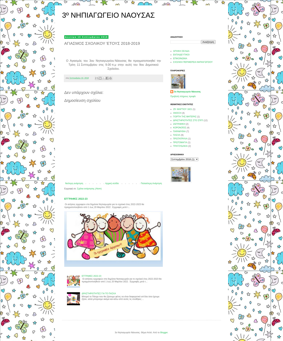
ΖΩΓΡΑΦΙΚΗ (179, 124)
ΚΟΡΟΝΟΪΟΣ (179, 127)
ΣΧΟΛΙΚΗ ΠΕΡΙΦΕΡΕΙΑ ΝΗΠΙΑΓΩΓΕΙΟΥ (193, 62)
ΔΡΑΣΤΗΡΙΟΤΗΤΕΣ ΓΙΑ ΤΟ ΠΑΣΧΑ (99, 293)
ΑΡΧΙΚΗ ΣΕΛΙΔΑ (181, 51)
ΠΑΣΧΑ (176, 135)
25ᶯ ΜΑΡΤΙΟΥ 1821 (182, 109)
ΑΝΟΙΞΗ (177, 113)
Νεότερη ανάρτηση (74, 183)
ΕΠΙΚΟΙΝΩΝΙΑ (180, 58)
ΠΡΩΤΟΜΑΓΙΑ (180, 142)
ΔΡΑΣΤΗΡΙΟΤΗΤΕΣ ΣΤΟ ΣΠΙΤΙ (188, 120)
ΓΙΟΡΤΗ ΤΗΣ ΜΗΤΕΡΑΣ (185, 116)
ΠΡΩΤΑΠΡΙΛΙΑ (180, 138)
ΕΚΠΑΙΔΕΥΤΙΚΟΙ (181, 54)
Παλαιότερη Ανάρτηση (151, 183)
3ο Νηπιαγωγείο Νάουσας (187, 91)
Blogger (164, 332)
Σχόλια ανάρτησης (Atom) (89, 188)
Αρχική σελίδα (112, 183)
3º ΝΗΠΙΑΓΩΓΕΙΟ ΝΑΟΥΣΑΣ (108, 15)
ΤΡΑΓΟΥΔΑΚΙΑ (180, 146)
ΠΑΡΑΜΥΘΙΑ (179, 131)
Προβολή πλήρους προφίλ (183, 96)
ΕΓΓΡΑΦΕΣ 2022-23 (76, 198)
